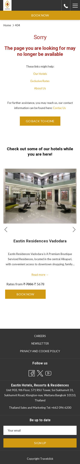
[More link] (75, 5)
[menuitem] (40, 336)
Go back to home (40, 121)
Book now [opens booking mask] (40, 15)
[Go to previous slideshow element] (6, 229)
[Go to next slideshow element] (74, 229)
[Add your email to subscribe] (40, 430)
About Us (40, 88)
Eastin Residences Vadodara (40, 241)
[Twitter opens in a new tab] (40, 372)
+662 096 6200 (61, 407)
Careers (40, 336)
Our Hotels (40, 73)
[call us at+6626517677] (66, 5)
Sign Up (40, 443)
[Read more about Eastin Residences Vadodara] (40, 196)
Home (7, 25)
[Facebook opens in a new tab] (32, 372)
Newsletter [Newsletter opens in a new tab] (44, 344)
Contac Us (59, 108)
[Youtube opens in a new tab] (48, 372)
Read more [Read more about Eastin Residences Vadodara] (40, 274)
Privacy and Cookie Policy (40, 351)
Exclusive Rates (40, 81)
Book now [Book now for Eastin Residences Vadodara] (30, 295)
